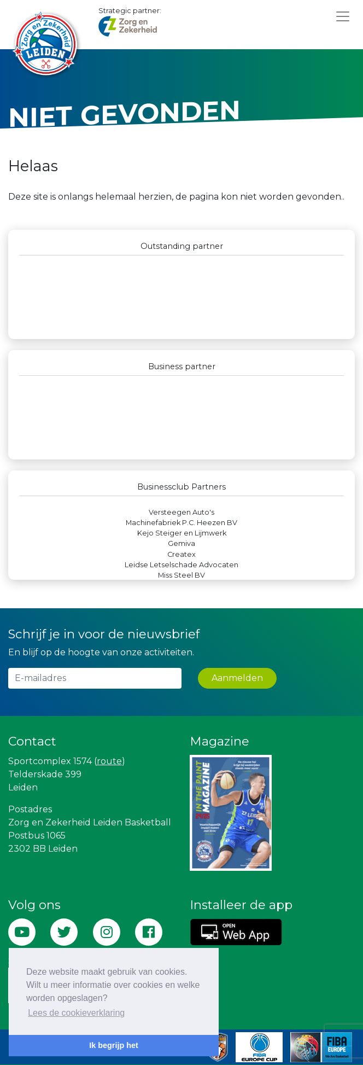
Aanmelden (237, 678)
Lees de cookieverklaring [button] (76, 1012)
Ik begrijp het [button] (113, 1045)
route (109, 761)
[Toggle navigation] (343, 16)
